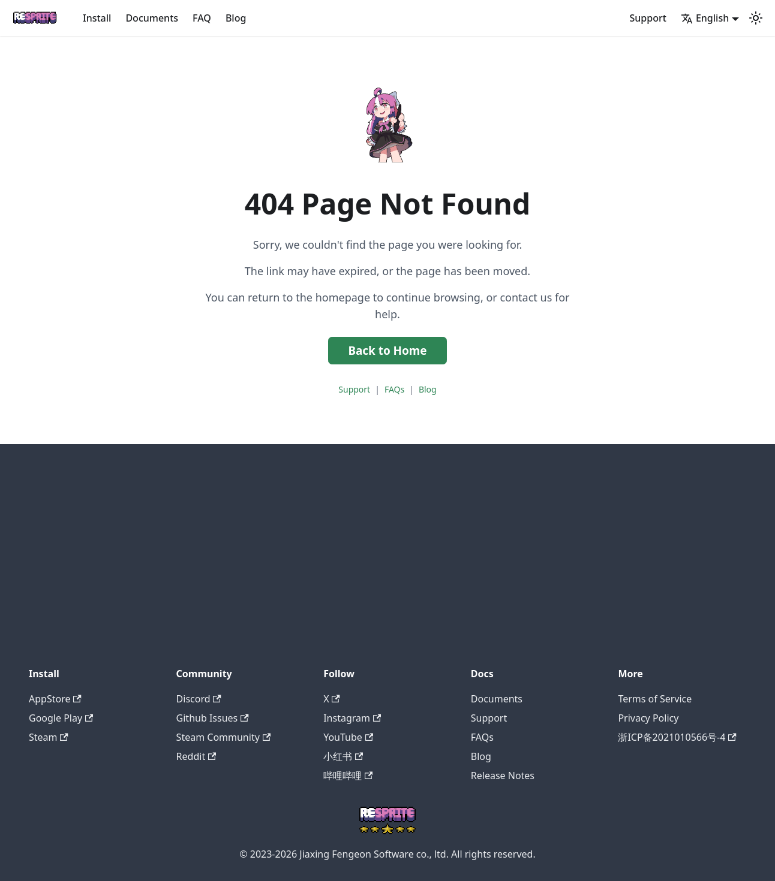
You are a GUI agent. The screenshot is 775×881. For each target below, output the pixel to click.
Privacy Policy (648, 718)
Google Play (61, 718)
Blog (236, 18)
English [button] (705, 18)
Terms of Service (655, 698)
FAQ (202, 18)
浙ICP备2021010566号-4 (677, 737)
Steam (48, 737)
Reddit (196, 756)
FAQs (394, 389)
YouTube (348, 737)
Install (97, 18)
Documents (151, 18)
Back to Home (387, 350)
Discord (198, 698)
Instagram (352, 718)
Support (648, 18)
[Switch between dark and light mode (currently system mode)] (755, 18)
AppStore (55, 698)
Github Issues (212, 718)
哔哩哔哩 (348, 775)
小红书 (343, 756)
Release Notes (502, 775)
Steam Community (223, 737)
